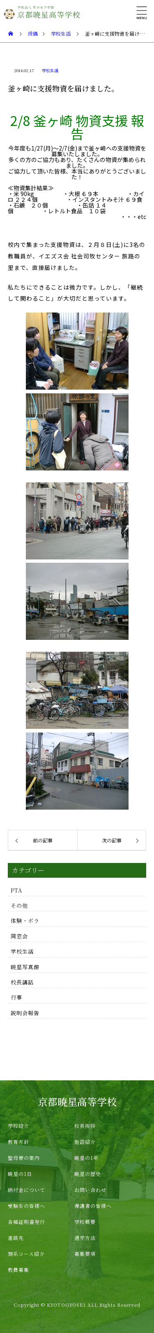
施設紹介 (85, 1141)
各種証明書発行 (26, 1221)
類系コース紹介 (26, 1253)
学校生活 (50, 70)
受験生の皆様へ (26, 1205)
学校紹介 (18, 1125)
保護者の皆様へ (93, 1205)
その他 (19, 905)
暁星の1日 (20, 1173)
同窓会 (19, 936)
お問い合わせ (90, 1189)
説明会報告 (25, 1013)
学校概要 (85, 1221)
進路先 (16, 1237)
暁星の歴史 (87, 1173)
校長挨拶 (85, 1125)
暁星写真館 (25, 967)
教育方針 (18, 1141)
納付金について (26, 1189)
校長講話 (22, 982)
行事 (16, 997)
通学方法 (85, 1237)
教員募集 (18, 1269)
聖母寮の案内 (24, 1157)
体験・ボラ (25, 920)
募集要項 (85, 1253)
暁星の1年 (86, 1157)
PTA (16, 890)
